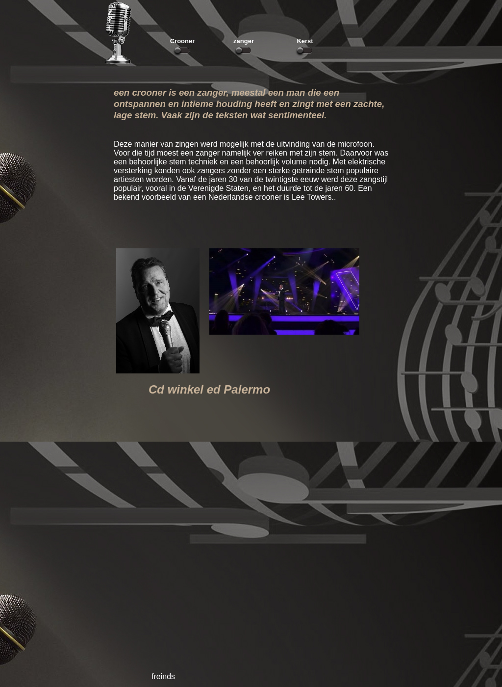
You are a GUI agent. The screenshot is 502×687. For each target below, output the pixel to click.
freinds (163, 676)
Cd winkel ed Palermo (209, 389)
